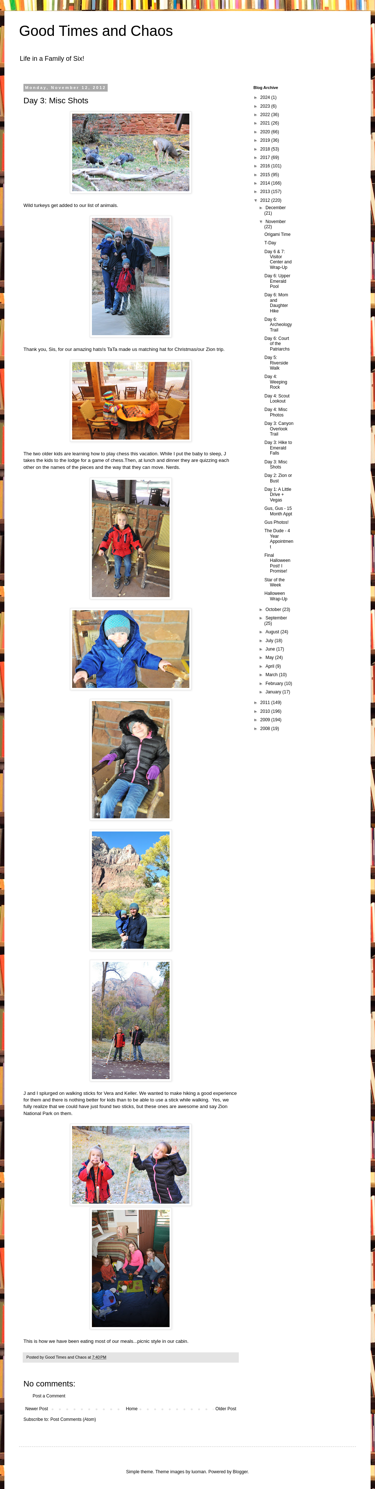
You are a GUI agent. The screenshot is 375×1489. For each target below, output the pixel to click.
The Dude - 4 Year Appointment (278, 538)
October (274, 609)
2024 (265, 97)
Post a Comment (49, 1396)
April (270, 666)
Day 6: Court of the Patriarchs (277, 344)
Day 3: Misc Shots (275, 464)
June (271, 649)
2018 (265, 149)
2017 (265, 157)
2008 (265, 728)
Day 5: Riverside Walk (276, 363)
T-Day (270, 242)
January (274, 692)
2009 (265, 719)
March (272, 674)
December (276, 207)
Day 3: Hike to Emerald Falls (278, 448)
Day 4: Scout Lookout (277, 398)
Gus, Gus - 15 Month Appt (278, 511)
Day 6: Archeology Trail (278, 325)
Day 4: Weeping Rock (275, 382)
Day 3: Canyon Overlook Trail (278, 429)
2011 (265, 702)
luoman (199, 1471)
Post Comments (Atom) (73, 1419)
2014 (265, 183)
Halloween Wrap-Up (275, 596)
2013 (265, 191)
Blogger (240, 1471)
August (273, 631)
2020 (265, 131)
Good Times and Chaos (96, 31)
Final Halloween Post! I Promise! (277, 563)
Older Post (225, 1408)
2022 (265, 114)
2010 (265, 711)
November (276, 221)
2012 (265, 200)
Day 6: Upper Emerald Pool (277, 281)
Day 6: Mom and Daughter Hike (276, 302)
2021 (265, 123)
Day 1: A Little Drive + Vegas (277, 495)
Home (132, 1408)
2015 (265, 174)
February (275, 683)
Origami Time (277, 234)
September (276, 618)
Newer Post (36, 1408)
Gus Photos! (276, 522)
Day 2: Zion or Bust (278, 478)
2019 (265, 140)
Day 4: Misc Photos (275, 412)
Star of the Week (274, 582)
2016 (265, 165)
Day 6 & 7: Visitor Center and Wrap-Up (278, 259)
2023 (265, 106)
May (270, 657)
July (270, 640)
